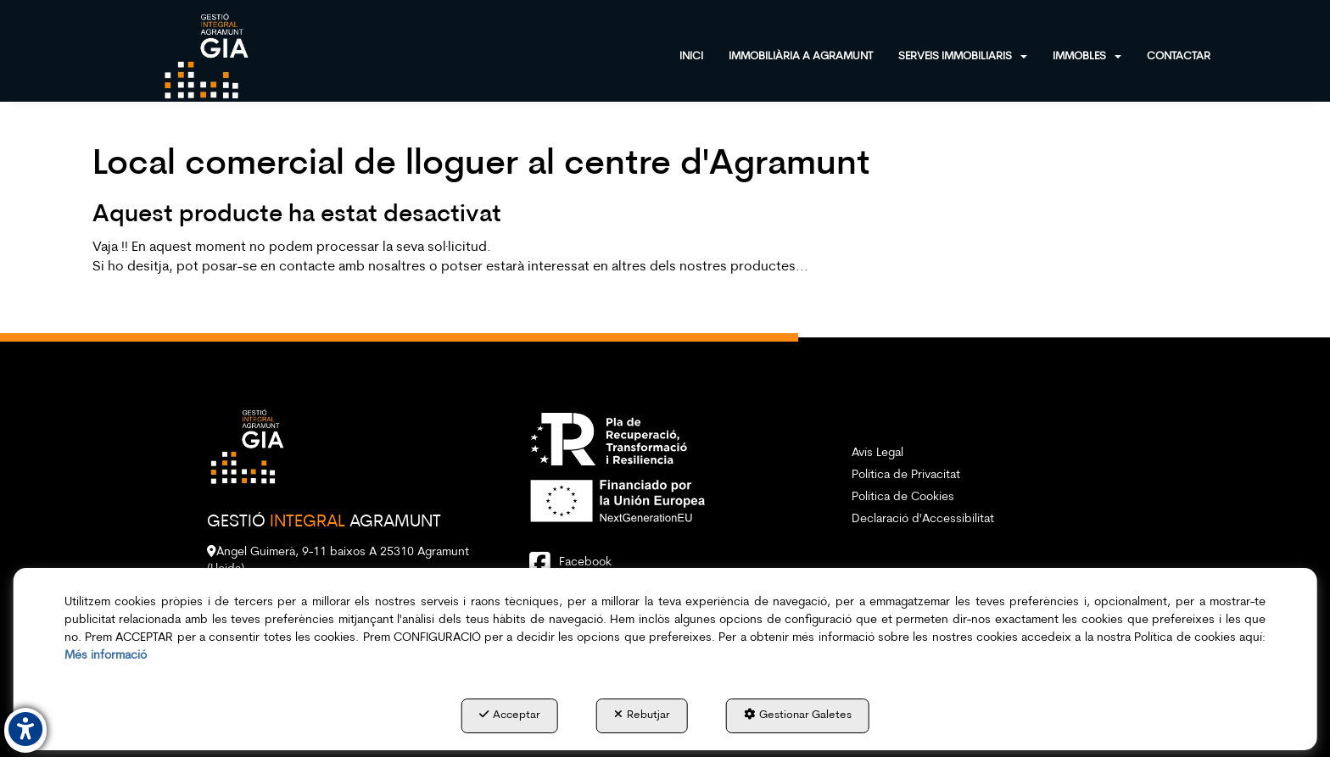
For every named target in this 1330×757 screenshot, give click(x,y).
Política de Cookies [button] (903, 497)
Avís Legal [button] (877, 453)
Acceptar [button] (509, 715)
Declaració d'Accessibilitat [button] (923, 519)
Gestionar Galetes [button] (798, 715)
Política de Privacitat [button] (906, 475)
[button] (206, 55)
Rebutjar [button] (642, 715)
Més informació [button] (105, 655)
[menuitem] (704, 55)
